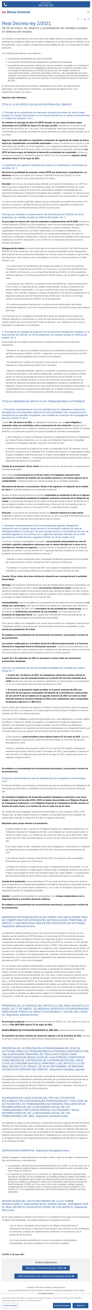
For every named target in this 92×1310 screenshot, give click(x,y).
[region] (46, 1302)
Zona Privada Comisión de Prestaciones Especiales (52, 1290)
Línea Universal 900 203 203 (19, 1290)
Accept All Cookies (62, 1305)
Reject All (80, 1305)
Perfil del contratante (43, 1287)
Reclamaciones (59, 1287)
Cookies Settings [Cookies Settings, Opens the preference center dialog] (10, 1305)
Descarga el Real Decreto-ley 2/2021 (46, 1268)
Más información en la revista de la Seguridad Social (46, 1276)
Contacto (30, 1287)
